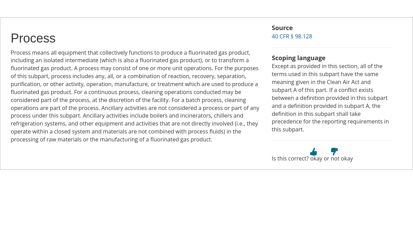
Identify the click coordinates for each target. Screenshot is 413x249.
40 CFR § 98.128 (292, 36)
